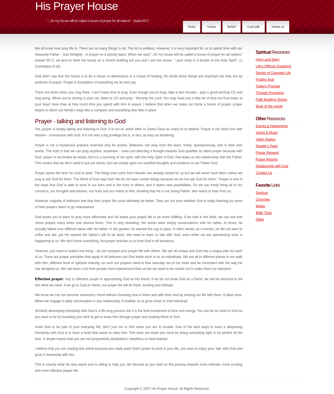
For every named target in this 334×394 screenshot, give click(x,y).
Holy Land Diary (267, 59)
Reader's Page (267, 146)
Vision (211, 27)
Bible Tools (264, 213)
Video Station (266, 139)
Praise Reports (267, 159)
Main (191, 27)
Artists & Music (267, 133)
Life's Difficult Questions (273, 66)
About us (277, 27)
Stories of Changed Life (273, 73)
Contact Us (264, 173)
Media (260, 206)
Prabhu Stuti (265, 80)
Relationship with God (272, 166)
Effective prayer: (50, 279)
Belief (231, 27)
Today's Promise (268, 86)
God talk (253, 27)
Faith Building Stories (271, 100)
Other (260, 219)
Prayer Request (267, 153)
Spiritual (262, 193)
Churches (263, 199)
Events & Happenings (272, 126)
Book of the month (269, 106)
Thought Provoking (270, 93)
